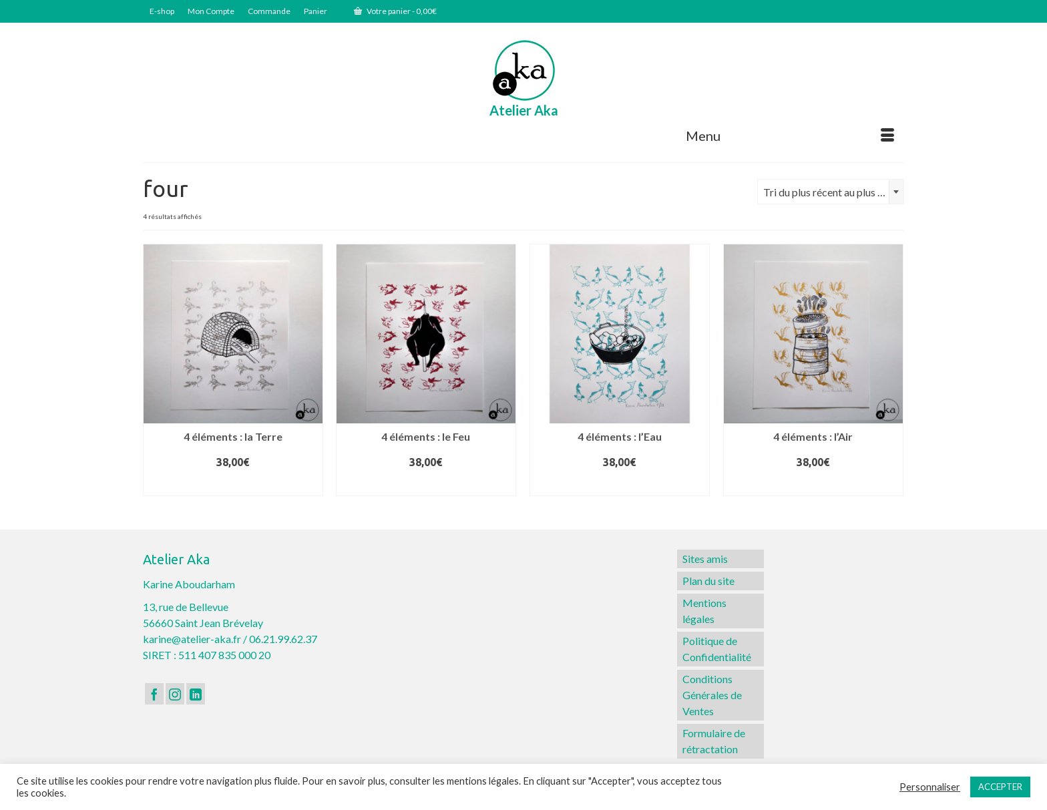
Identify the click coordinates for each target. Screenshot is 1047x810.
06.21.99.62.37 (283, 638)
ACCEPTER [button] (1000, 786)
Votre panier (395, 11)
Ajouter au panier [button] (232, 485)
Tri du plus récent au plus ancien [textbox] (833, 192)
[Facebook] (154, 693)
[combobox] (830, 191)
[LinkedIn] (195, 693)
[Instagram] (175, 693)
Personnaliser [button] (929, 787)
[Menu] (790, 135)
